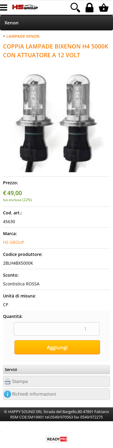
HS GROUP (13, 242)
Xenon (12, 23)
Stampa (20, 381)
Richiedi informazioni (34, 394)
